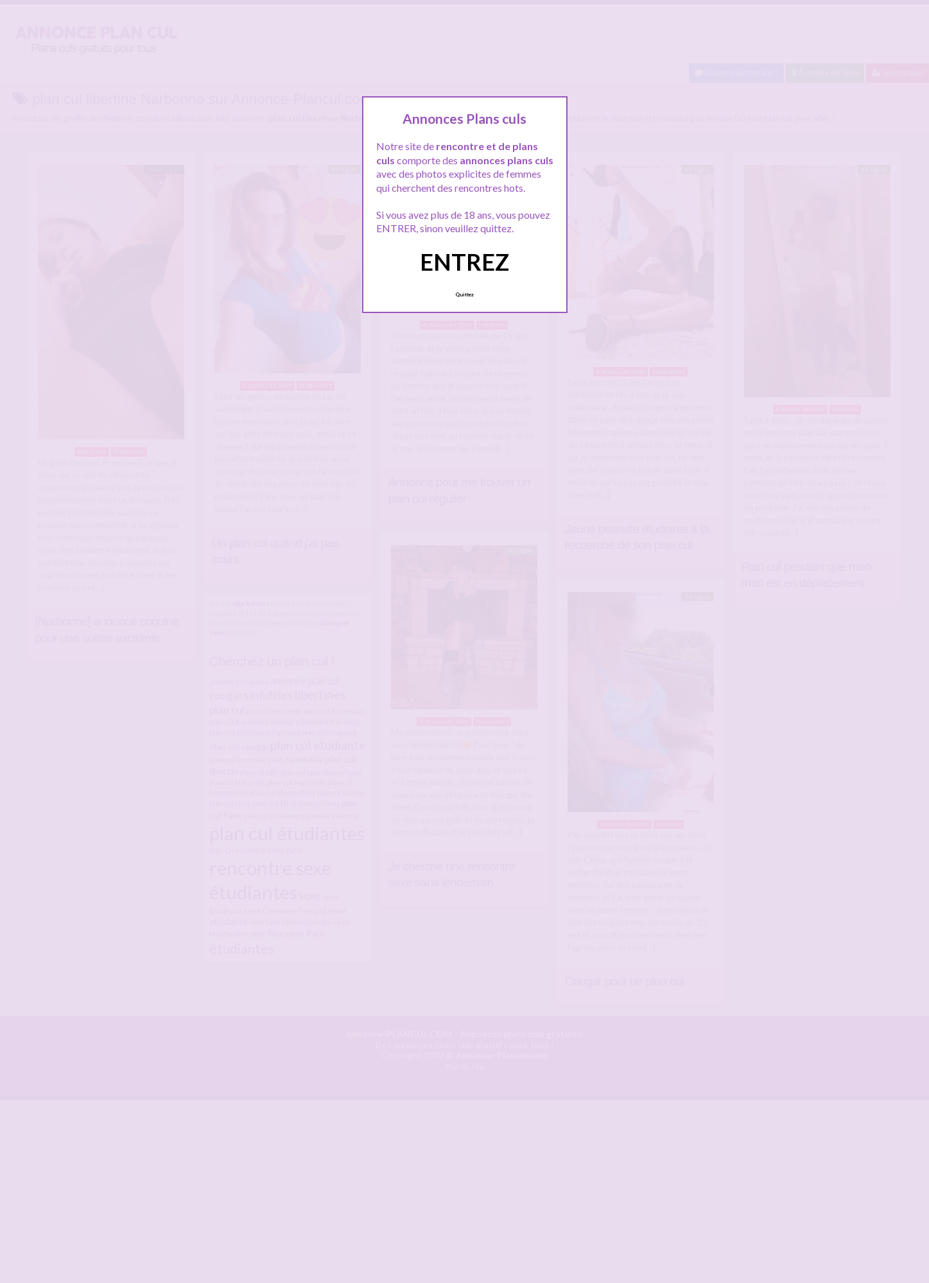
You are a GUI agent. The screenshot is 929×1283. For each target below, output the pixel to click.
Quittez (464, 294)
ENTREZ (464, 262)
